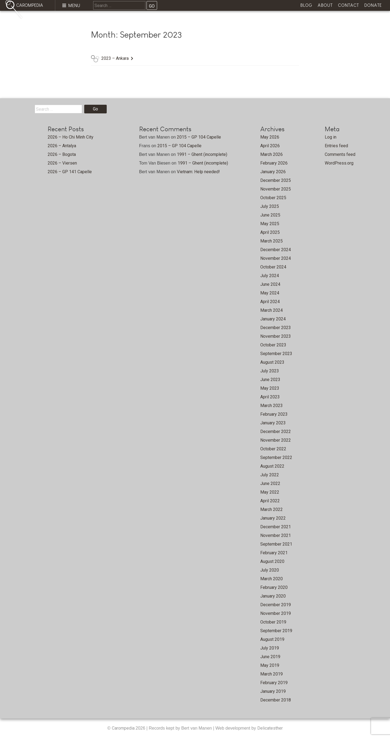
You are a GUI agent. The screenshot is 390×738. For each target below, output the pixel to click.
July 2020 (269, 570)
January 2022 (273, 518)
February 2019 (274, 682)
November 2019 (275, 613)
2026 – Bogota (62, 154)
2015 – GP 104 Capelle (199, 137)
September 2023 (276, 353)
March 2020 (271, 578)
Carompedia (124, 728)
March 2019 (271, 674)
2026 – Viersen (62, 163)
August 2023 (272, 362)
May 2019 (269, 665)
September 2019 (276, 630)
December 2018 (275, 700)
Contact (348, 5)
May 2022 (269, 492)
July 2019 (269, 648)
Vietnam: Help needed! (198, 171)
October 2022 (273, 448)
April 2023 (270, 396)
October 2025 (273, 197)
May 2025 (269, 223)
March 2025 (271, 241)
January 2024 (273, 319)
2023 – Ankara (115, 58)
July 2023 (269, 370)
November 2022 (275, 440)
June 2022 (270, 483)
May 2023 (269, 388)
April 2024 (270, 301)
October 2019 (273, 622)
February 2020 (274, 587)
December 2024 (275, 249)
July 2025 (269, 206)
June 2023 (270, 379)
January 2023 (273, 422)
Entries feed (336, 145)
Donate (373, 5)
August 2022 (272, 466)
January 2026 (273, 171)
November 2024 (275, 258)
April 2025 (270, 232)
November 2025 (275, 189)
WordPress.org (339, 163)
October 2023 (273, 344)
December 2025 (275, 180)
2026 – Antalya (62, 145)
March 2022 (271, 509)
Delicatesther (270, 728)
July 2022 (269, 474)
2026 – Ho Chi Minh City (70, 137)
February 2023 (274, 414)
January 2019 (273, 691)
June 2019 (270, 656)
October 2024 (273, 267)
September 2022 (276, 457)
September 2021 (276, 544)
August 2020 (272, 561)
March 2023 (271, 405)
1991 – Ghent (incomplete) (202, 154)
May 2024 (269, 293)
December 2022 (275, 431)
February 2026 (274, 163)
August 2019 (272, 639)
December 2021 (275, 526)
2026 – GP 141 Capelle (70, 171)
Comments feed (340, 154)
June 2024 (270, 284)
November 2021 (275, 535)
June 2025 (270, 215)
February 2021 (274, 552)
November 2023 (275, 336)
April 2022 (270, 500)
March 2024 (271, 310)
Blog (306, 5)
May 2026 (269, 137)
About (325, 5)
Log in (330, 137)
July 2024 (269, 275)
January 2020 (273, 596)
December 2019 (275, 604)
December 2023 (275, 327)
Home (38, 20)
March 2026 (271, 154)
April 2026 (270, 145)
